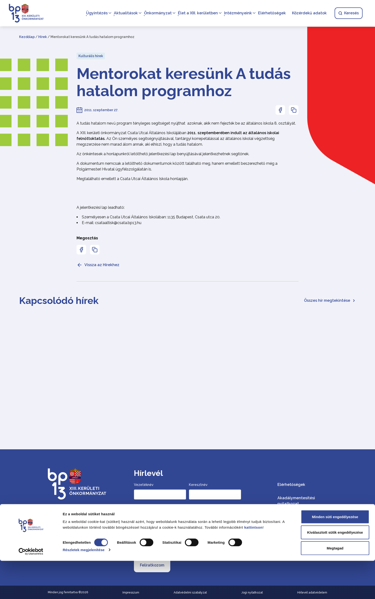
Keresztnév (198, 485)
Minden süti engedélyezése (335, 555)
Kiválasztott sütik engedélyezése (335, 571)
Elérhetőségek (271, 13)
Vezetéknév (144, 485)
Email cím (142, 513)
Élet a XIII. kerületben (197, 13)
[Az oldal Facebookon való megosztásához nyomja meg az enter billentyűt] (280, 110)
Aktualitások (125, 13)
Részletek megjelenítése (84, 588)
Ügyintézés (96, 13)
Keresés (347, 13)
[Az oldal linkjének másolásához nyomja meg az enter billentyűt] (293, 110)
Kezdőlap (27, 37)
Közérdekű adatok (308, 13)
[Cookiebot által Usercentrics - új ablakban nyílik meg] (31, 589)
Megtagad (335, 586)
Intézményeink (237, 13)
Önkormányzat (157, 13)
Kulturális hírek (90, 56)
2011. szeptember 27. (101, 110)
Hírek (42, 37)
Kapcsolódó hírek (59, 300)
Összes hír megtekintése (330, 300)
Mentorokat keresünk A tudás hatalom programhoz (184, 82)
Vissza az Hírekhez (98, 265)
